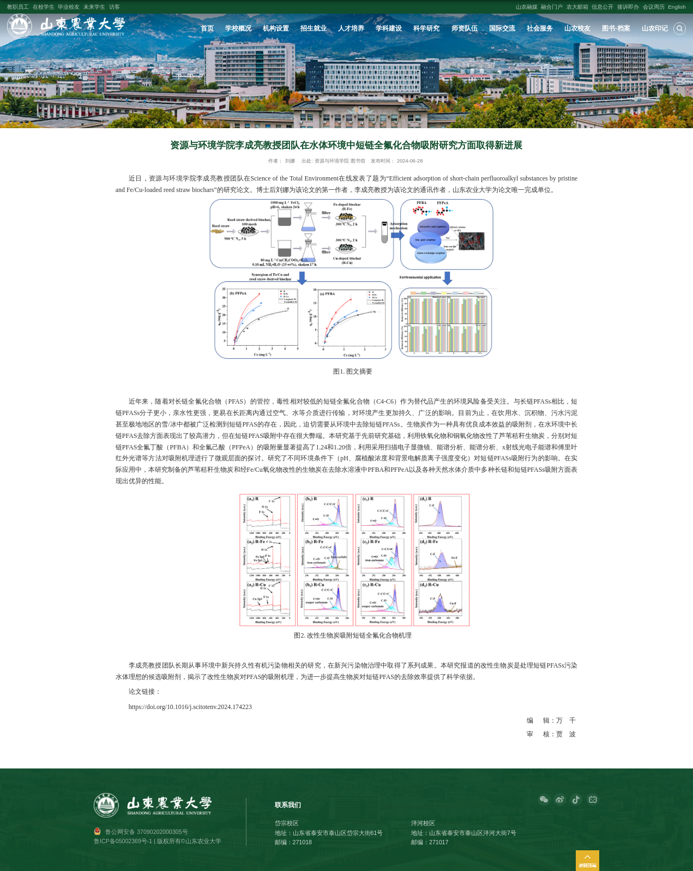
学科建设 (389, 28)
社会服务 (540, 28)
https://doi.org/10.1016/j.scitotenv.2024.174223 (190, 707)
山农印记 (655, 28)
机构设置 (276, 28)
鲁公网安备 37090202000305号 (146, 831)
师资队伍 (464, 28)
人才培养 (351, 28)
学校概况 (238, 28)
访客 (114, 7)
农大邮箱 (577, 7)
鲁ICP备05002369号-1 (123, 841)
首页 (207, 28)
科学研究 (426, 28)
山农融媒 (527, 7)
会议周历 (654, 7)
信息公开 (602, 7)
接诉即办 (628, 7)
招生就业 (313, 28)
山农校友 (577, 28)
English (677, 7)
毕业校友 (69, 7)
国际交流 (502, 28)
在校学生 (44, 7)
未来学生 (94, 7)
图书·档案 (616, 28)
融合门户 (552, 7)
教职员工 (18, 7)
